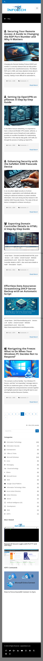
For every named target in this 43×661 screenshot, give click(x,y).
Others (8, 472)
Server (9, 499)
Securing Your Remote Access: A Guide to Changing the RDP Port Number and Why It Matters (21, 35)
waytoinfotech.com (25, 646)
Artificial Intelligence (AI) (14, 502)
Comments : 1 (24, 145)
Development (11, 506)
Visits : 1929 (11, 397)
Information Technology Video (16, 487)
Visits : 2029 (11, 145)
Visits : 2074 (11, 332)
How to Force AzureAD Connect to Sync (20, 592)
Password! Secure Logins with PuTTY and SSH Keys (20, 544)
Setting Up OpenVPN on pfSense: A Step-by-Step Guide (20, 99)
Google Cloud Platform (14, 483)
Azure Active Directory (14, 491)
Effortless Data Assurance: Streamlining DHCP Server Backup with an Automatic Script (20, 289)
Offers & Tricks (11, 453)
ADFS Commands (10, 567)
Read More (34, 85)
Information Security (13, 446)
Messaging (10, 465)
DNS (8, 510)
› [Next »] (5, 417)
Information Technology (14, 442)
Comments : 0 (24, 81)
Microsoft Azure (11, 476)
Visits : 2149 (11, 81)
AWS (8, 480)
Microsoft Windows (13, 457)
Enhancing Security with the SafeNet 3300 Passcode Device (21, 164)
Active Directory (12, 495)
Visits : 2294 (11, 207)
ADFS (8, 514)
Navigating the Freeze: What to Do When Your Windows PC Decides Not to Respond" (21, 352)
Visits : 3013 (11, 270)
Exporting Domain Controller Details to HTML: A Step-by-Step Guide (21, 226)
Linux (8, 461)
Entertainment (11, 449)
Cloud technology (12, 468)
